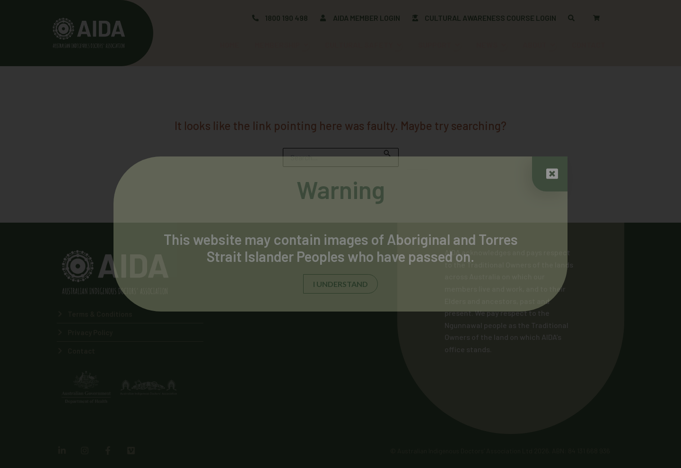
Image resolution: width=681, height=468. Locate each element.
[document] (340, 234)
